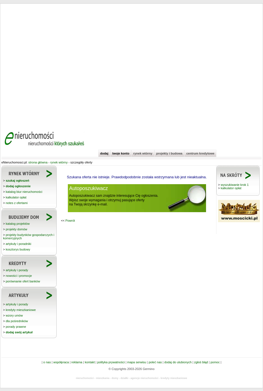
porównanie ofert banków (23, 281)
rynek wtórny (142, 153)
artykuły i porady (17, 270)
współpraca (61, 362)
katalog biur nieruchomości (24, 191)
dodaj (104, 153)
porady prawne (16, 326)
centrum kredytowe (200, 153)
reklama (76, 362)
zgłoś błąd (201, 362)
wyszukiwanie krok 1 (234, 184)
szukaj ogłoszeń (17, 180)
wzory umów (14, 315)
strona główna (38, 162)
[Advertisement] (56, 65)
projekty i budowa (169, 153)
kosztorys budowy (18, 249)
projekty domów (16, 229)
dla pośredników (17, 321)
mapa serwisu (136, 362)
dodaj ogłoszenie (18, 186)
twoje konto (120, 153)
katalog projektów (18, 223)
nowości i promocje (19, 275)
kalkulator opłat (231, 188)
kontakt (90, 362)
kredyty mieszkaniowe (21, 310)
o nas (47, 362)
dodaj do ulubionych (178, 362)
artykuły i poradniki (18, 243)
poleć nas (155, 362)
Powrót (70, 220)
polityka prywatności (111, 362)
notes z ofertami (16, 203)
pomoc (215, 362)
